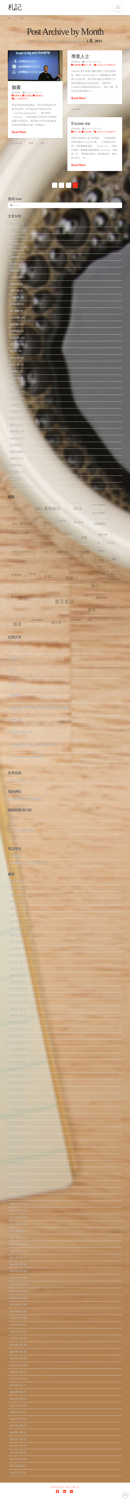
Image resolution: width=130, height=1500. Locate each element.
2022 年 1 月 (16, 948)
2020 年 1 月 (16, 1042)
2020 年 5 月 (16, 1015)
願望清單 (14, 478)
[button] (118, 7)
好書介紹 (14, 290)
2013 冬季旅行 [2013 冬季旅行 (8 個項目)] (98, 505)
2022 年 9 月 (16, 935)
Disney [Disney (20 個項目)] (99, 524)
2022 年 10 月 (16, 928)
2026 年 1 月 (16, 888)
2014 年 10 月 (16, 1217)
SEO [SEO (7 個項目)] (99, 543)
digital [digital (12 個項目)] (78, 522)
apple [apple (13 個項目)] (47, 522)
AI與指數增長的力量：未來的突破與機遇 (33, 744)
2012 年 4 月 (16, 1418)
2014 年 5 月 (16, 1250)
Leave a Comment (105, 65)
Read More (19, 132)
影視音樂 (14, 304)
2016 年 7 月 (16, 1130)
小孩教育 (14, 297)
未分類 (13, 351)
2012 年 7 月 (16, 1398)
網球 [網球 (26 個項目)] (92, 610)
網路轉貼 (14, 431)
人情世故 (14, 250)
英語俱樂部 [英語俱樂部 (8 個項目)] (37, 620)
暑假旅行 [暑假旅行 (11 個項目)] (16, 597)
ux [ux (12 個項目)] (46, 551)
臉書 (16, 87)
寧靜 (13, 682)
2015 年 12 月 (16, 1150)
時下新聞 (14, 344)
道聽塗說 (14, 465)
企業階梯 (76, 65)
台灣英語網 (16, 277)
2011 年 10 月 (16, 1452)
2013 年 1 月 (16, 1358)
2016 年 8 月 (16, 1123)
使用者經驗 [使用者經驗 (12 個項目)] (83, 551)
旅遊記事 (14, 337)
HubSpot (14, 817)
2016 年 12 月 (16, 1103)
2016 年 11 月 (16, 1109)
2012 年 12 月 (16, 1365)
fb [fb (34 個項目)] (84, 537)
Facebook (14, 230)
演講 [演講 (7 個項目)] (43, 596)
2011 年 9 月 (16, 1459)
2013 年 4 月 (16, 1338)
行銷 (42, 143)
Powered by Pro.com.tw (65, 1487)
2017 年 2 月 (16, 1089)
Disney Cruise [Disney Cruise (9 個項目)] (19, 533)
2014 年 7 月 (16, 1237)
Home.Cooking (17, 237)
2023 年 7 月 (16, 915)
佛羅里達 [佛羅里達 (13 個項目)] (62, 552)
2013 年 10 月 (16, 1298)
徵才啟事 (14, 310)
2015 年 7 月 (16, 1177)
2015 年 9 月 (16, 1163)
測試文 (13, 384)
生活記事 (86, 132)
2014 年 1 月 (16, 1277)
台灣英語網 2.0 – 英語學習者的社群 (28, 862)
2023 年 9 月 (16, 901)
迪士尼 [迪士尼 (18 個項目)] (56, 622)
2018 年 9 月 (16, 1056)
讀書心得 (14, 458)
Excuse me (80, 123)
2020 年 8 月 (16, 1002)
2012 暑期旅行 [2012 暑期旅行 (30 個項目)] (48, 508)
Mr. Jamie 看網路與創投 (22, 830)
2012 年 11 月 (16, 1371)
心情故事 (14, 317)
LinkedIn (75, 109)
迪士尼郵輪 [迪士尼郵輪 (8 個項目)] (75, 620)
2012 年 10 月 (16, 1378)
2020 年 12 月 (16, 975)
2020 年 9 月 (16, 995)
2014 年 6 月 (16, 1244)
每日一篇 (86, 65)
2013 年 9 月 (16, 1304)
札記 (14, 7)
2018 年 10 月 (16, 1049)
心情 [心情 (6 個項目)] (103, 573)
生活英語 (14, 391)
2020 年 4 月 (16, 1022)
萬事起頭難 (16, 452)
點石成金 (16, 694)
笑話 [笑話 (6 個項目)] (87, 595)
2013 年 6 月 (16, 1324)
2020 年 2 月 (16, 1035)
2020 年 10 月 (16, 988)
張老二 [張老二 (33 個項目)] (71, 578)
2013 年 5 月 (16, 1331)
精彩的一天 (17, 657)
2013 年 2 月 (16, 1351)
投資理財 (27, 95)
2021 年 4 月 (16, 955)
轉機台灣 (16, 719)
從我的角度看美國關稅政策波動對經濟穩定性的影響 (39, 707)
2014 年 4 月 (16, 1257)
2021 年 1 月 (16, 968)
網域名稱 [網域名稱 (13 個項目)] (101, 597)
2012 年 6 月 (16, 1405)
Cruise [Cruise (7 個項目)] (62, 521)
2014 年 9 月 (16, 1224)
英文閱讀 (14, 445)
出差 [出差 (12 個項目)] (101, 560)
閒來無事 (14, 472)
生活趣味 (14, 405)
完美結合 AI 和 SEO (21, 731)
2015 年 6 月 (16, 1183)
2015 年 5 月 (16, 1190)
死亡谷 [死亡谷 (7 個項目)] (32, 596)
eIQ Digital (15, 223)
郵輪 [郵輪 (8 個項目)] (89, 620)
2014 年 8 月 (16, 1230)
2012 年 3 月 (16, 1425)
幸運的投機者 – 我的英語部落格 (26, 798)
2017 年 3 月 (16, 1083)
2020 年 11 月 (16, 982)
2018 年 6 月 (16, 1069)
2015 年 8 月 (16, 1170)
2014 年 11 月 (16, 1210)
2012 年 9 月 (16, 1385)
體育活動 (14, 485)
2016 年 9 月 (16, 1116)
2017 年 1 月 (16, 1096)
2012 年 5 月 (16, 1412)
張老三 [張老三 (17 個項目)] (49, 576)
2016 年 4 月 (16, 1136)
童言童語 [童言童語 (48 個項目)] (64, 601)
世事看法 (16, 95)
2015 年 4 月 (16, 1197)
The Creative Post (18, 780)
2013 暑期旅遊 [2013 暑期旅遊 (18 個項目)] (22, 523)
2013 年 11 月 (16, 1291)
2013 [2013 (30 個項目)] (77, 508)
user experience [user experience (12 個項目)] (23, 551)
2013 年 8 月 (16, 1311)
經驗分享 (14, 425)
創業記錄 (14, 270)
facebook (16, 143)
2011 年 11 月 (16, 1445)
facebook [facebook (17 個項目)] (45, 535)
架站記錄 (14, 357)
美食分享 (14, 438)
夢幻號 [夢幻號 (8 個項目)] (32, 574)
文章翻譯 (14, 331)
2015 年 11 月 (16, 1156)
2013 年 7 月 (16, 1318)
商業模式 (14, 284)
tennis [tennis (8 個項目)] (111, 543)
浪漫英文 (14, 371)
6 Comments (20, 98)
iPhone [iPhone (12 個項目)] (103, 534)
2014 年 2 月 (16, 1271)
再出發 (13, 263)
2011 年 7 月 (16, 1472)
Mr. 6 (12, 824)
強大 (13, 670)
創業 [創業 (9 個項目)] (114, 559)
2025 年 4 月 (16, 895)
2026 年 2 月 (16, 881)
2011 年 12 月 (16, 1439)
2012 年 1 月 (16, 1432)
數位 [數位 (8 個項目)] (113, 574)
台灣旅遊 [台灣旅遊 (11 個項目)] (16, 575)
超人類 (14, 645)
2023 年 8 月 (16, 908)
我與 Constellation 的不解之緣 (27, 756)
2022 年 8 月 (16, 941)
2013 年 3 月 (16, 1345)
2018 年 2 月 (16, 1076)
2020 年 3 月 (16, 1029)
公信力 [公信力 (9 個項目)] (101, 551)
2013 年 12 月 (16, 1284)
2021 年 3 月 (16, 962)
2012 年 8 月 (16, 1392)
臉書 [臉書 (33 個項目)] (17, 624)
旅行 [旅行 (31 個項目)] (95, 585)
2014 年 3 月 (16, 1264)
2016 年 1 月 (16, 1143)
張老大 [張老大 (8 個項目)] (91, 574)
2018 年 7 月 (16, 1062)
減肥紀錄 (14, 378)
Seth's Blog (15, 837)
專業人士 (80, 56)
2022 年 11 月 (16, 921)
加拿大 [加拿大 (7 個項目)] (114, 567)
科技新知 (37, 95)
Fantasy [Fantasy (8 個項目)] (67, 533)
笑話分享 (14, 418)
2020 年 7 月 (16, 1009)
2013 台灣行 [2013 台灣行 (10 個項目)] (98, 513)
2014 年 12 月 (16, 1203)
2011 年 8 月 (16, 1465)
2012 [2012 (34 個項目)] (17, 509)
